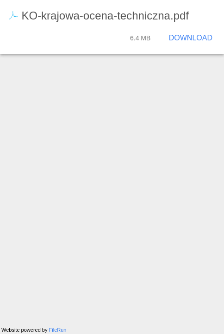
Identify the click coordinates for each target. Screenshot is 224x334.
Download (190, 38)
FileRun (58, 330)
